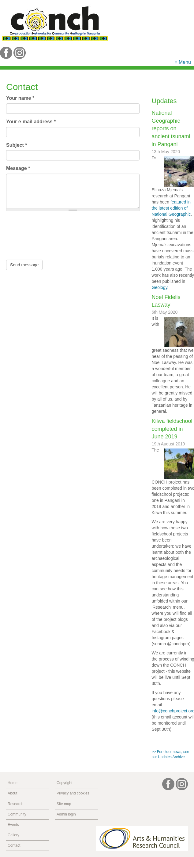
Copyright (64, 783)
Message (18, 168)
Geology (159, 287)
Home (12, 783)
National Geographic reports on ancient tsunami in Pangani (171, 128)
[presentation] (31, 238)
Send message (24, 264)
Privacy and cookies (73, 793)
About (12, 793)
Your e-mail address (31, 121)
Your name (20, 98)
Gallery (13, 835)
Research (15, 804)
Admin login (66, 814)
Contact (14, 845)
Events (13, 825)
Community (17, 814)
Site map (64, 804)
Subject (16, 145)
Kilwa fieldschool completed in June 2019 (172, 429)
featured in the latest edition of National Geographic (171, 208)
